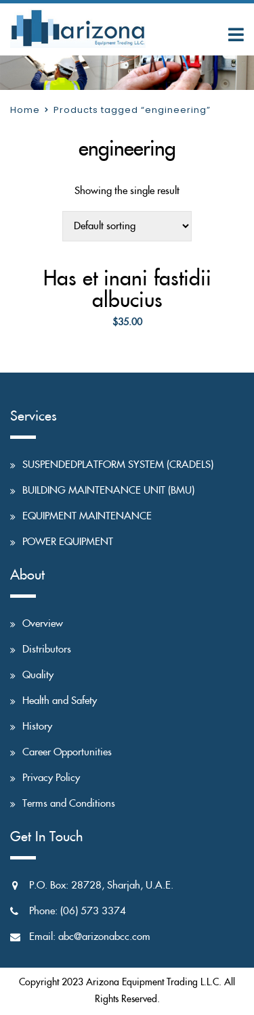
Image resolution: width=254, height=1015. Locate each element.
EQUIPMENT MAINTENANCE (87, 516)
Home (25, 109)
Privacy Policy (51, 778)
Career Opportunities (67, 752)
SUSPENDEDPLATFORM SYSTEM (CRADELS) (117, 465)
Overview (42, 624)
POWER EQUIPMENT (67, 542)
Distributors (46, 649)
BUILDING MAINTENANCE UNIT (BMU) (108, 490)
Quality (38, 675)
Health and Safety (59, 701)
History (37, 726)
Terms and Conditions (68, 803)
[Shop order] (127, 226)
